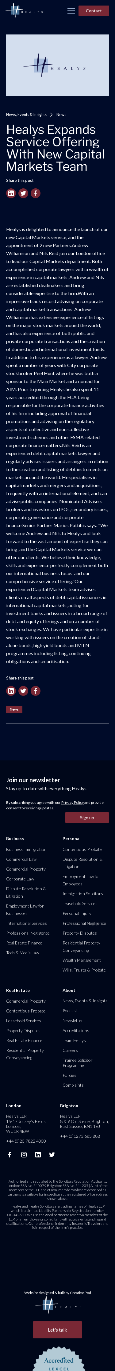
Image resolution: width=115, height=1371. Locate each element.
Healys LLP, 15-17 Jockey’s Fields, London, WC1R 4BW (26, 1123)
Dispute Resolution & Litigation (26, 892)
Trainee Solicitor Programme (78, 1062)
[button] (71, 10)
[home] (23, 10)
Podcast (70, 1010)
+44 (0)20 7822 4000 (26, 1141)
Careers (70, 1050)
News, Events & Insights (26, 114)
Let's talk (57, 1330)
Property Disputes (80, 933)
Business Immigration (26, 849)
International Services (26, 923)
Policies (69, 1075)
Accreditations (76, 1030)
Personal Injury (77, 913)
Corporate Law (20, 878)
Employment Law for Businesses (25, 909)
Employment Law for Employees (81, 880)
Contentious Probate (82, 849)
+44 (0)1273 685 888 (80, 1136)
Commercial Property (26, 869)
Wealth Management (82, 960)
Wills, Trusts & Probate (84, 969)
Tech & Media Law (22, 952)
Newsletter (73, 1020)
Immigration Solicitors (83, 893)
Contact (94, 10)
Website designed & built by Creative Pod (57, 1292)
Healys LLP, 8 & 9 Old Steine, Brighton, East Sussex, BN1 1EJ (84, 1120)
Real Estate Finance (24, 942)
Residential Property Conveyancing (81, 946)
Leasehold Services (80, 903)
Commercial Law (21, 859)
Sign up (87, 817)
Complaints (73, 1085)
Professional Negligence (28, 933)
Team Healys (74, 1040)
